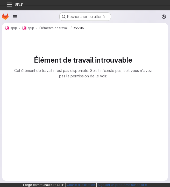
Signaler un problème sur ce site (122, 185)
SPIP (14, 4)
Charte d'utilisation (81, 185)
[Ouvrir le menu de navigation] (15, 16)
